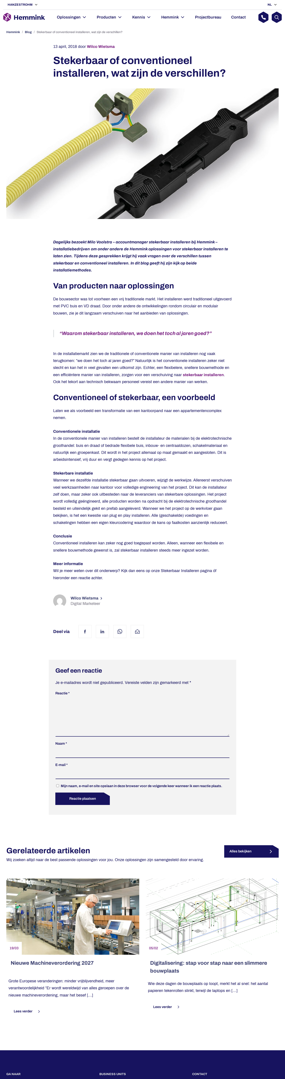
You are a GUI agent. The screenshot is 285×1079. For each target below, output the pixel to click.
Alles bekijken (240, 858)
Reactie (62, 693)
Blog (28, 32)
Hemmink (170, 17)
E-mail (61, 772)
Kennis (138, 17)
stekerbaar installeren (203, 375)
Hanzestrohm (20, 4)
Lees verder (27, 1018)
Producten (106, 17)
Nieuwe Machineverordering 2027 (52, 970)
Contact (238, 17)
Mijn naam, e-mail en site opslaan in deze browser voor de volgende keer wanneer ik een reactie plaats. (141, 793)
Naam (61, 750)
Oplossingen (69, 17)
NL (270, 4)
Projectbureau (208, 17)
